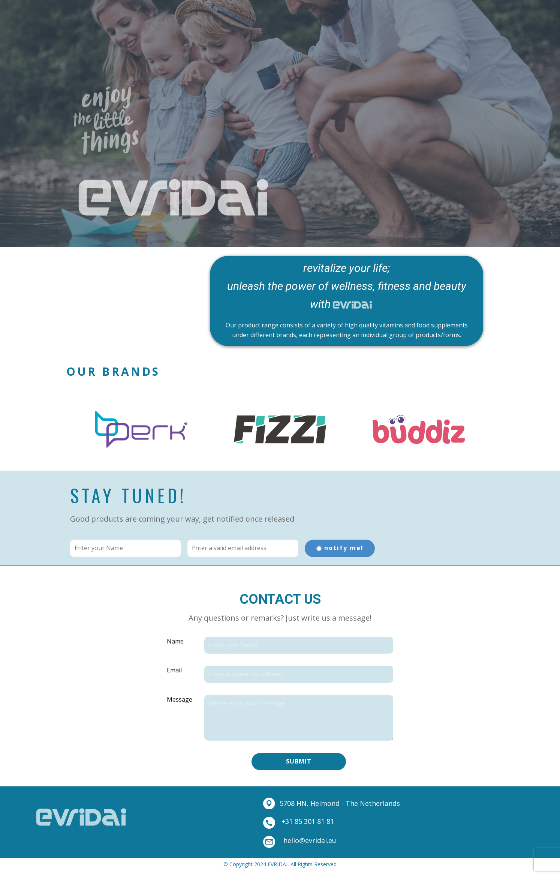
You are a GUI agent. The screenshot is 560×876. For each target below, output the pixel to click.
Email (174, 670)
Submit (298, 761)
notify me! (340, 548)
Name (175, 641)
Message (179, 699)
